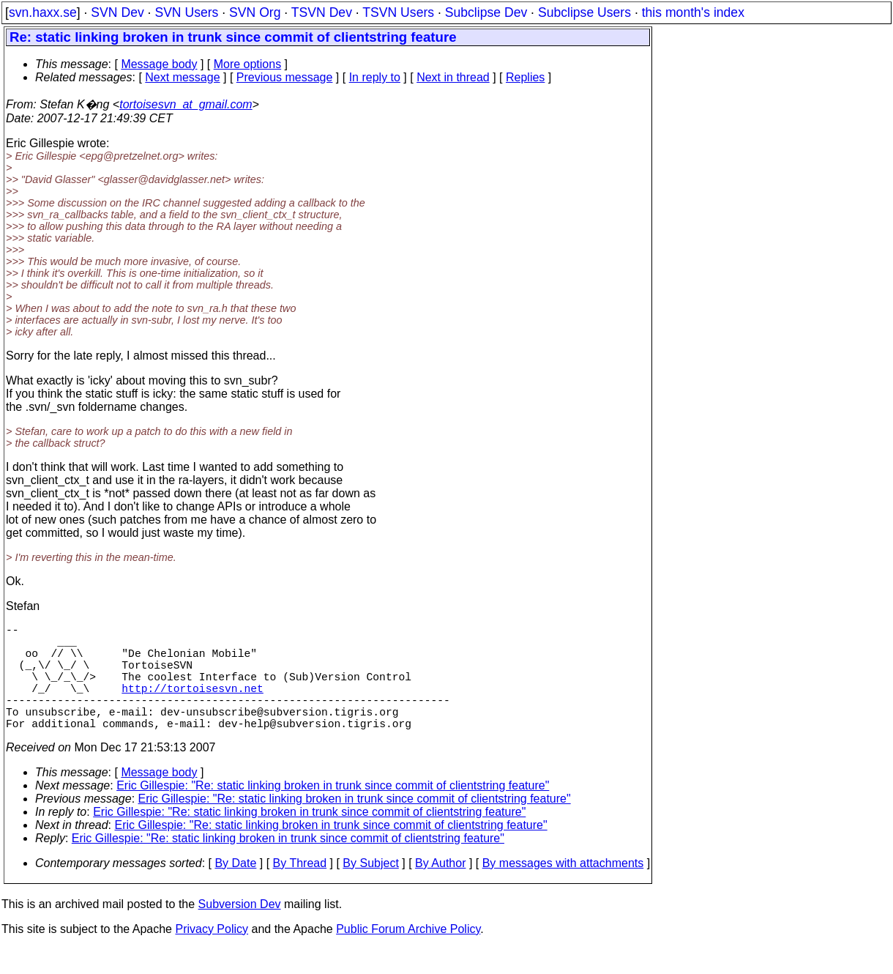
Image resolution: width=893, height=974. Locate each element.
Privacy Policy (211, 955)
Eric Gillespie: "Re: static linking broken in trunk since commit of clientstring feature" (332, 812)
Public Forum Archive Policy (408, 955)
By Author (440, 889)
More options (248, 64)
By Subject (370, 889)
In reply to (374, 77)
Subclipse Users (584, 12)
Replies (525, 77)
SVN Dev (117, 12)
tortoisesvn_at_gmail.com (185, 104)
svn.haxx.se (43, 12)
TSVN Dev (321, 12)
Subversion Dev (239, 930)
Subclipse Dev (486, 12)
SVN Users (186, 12)
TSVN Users (398, 12)
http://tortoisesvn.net (192, 705)
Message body (159, 64)
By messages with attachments (563, 889)
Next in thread (453, 77)
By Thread (300, 889)
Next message (182, 77)
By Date (235, 889)
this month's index (693, 12)
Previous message (284, 77)
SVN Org (254, 12)
